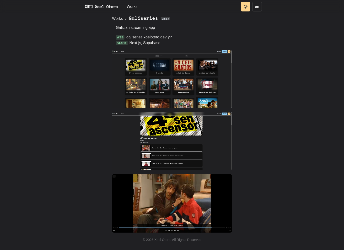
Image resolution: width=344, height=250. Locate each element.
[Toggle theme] (245, 6)
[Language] (257, 6)
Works (132, 7)
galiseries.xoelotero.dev (149, 37)
